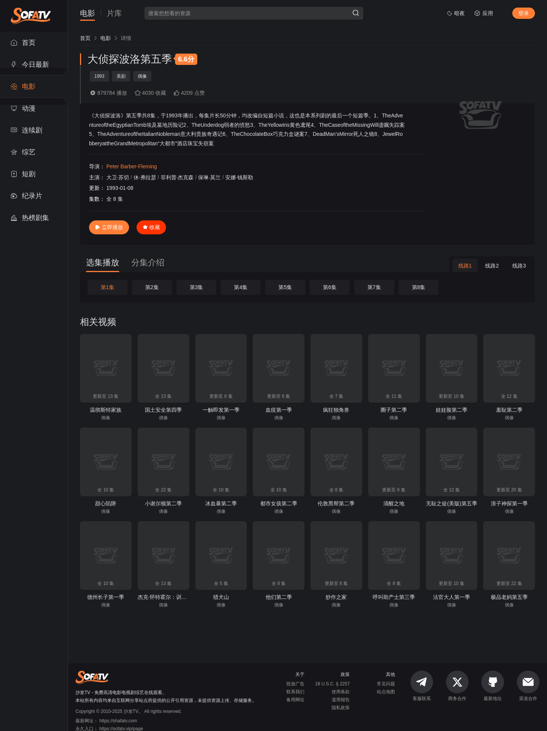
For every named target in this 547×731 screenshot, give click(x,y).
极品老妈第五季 (509, 597)
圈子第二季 (394, 410)
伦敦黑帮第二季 (336, 503)
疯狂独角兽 (336, 410)
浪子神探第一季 (509, 503)
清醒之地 (393, 503)
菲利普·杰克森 (177, 177)
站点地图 (386, 691)
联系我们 (295, 691)
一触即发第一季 (221, 410)
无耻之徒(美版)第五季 (451, 503)
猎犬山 (221, 597)
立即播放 (109, 227)
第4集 (240, 287)
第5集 (285, 287)
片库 (114, 13)
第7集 (374, 287)
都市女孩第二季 (278, 503)
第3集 (196, 287)
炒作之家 (336, 597)
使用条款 (341, 691)
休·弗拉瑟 (145, 177)
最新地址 (492, 686)
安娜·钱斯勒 (239, 177)
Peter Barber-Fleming (131, 166)
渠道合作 (528, 686)
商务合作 (457, 686)
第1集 (107, 287)
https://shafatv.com (118, 720)
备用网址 (295, 699)
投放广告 (295, 683)
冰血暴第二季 (221, 503)
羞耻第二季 (509, 410)
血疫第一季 (279, 410)
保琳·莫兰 (209, 177)
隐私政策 (341, 707)
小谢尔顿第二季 (163, 503)
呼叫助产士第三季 (394, 597)
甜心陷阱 (105, 503)
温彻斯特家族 (105, 410)
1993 (99, 76)
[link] (85, 38)
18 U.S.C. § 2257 (332, 683)
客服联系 (421, 686)
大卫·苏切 (117, 177)
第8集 (419, 287)
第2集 (152, 287)
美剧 (121, 76)
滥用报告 (341, 699)
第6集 (329, 287)
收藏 (151, 227)
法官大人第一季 (451, 597)
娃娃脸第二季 (451, 410)
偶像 (142, 76)
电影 (87, 13)
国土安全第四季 (163, 410)
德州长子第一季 (105, 597)
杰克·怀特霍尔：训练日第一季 (173, 597)
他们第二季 (279, 597)
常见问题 (386, 683)
